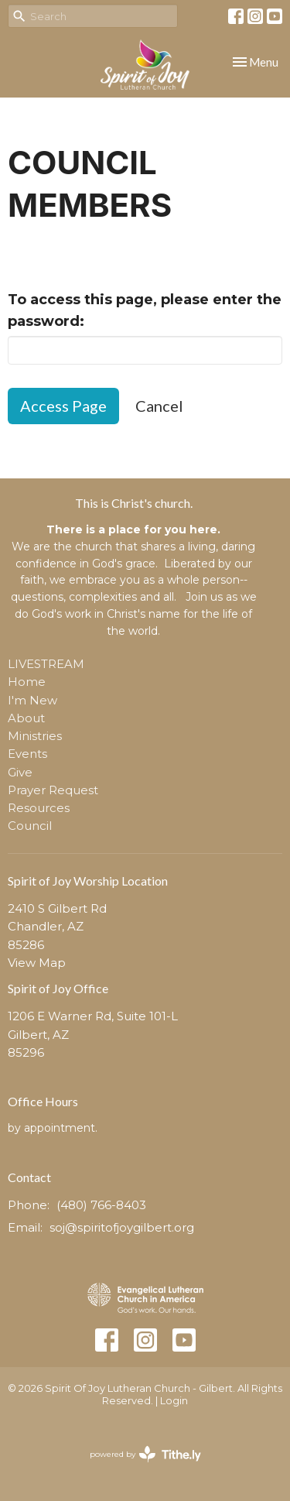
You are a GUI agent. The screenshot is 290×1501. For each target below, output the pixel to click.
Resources (39, 807)
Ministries (35, 735)
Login (174, 1401)
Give (20, 772)
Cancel (159, 405)
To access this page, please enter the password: (144, 310)
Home (27, 681)
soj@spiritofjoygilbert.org (121, 1227)
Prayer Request (53, 790)
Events (27, 753)
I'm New (32, 700)
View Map (37, 962)
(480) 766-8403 (101, 1205)
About (26, 718)
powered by (145, 1454)
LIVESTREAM (46, 663)
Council (30, 825)
